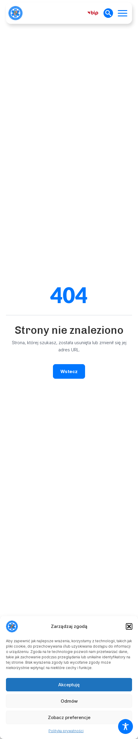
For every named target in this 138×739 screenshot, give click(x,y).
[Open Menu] (122, 13)
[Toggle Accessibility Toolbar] (125, 726)
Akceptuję (69, 684)
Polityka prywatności (66, 731)
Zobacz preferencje (69, 717)
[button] (129, 626)
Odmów (69, 701)
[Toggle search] (108, 13)
